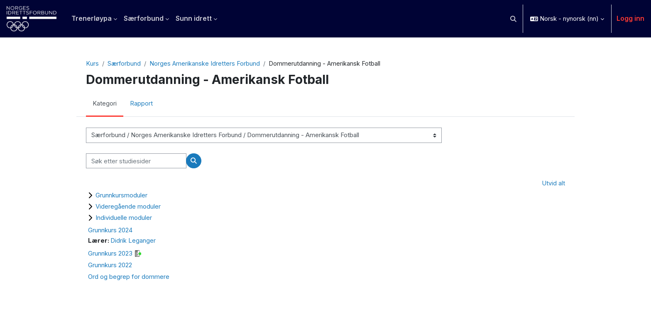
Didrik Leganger (133, 241)
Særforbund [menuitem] (144, 18)
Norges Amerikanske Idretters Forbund (205, 64)
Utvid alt (553, 184)
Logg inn (630, 18)
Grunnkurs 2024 (110, 230)
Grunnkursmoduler (121, 195)
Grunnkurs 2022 (110, 266)
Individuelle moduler (123, 218)
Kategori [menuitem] (105, 104)
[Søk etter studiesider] (136, 161)
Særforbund (124, 64)
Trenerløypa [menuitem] (91, 18)
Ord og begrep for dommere (128, 277)
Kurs (92, 64)
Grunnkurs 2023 (110, 254)
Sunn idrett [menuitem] (194, 18)
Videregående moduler (128, 207)
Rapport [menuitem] (141, 104)
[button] (513, 18)
